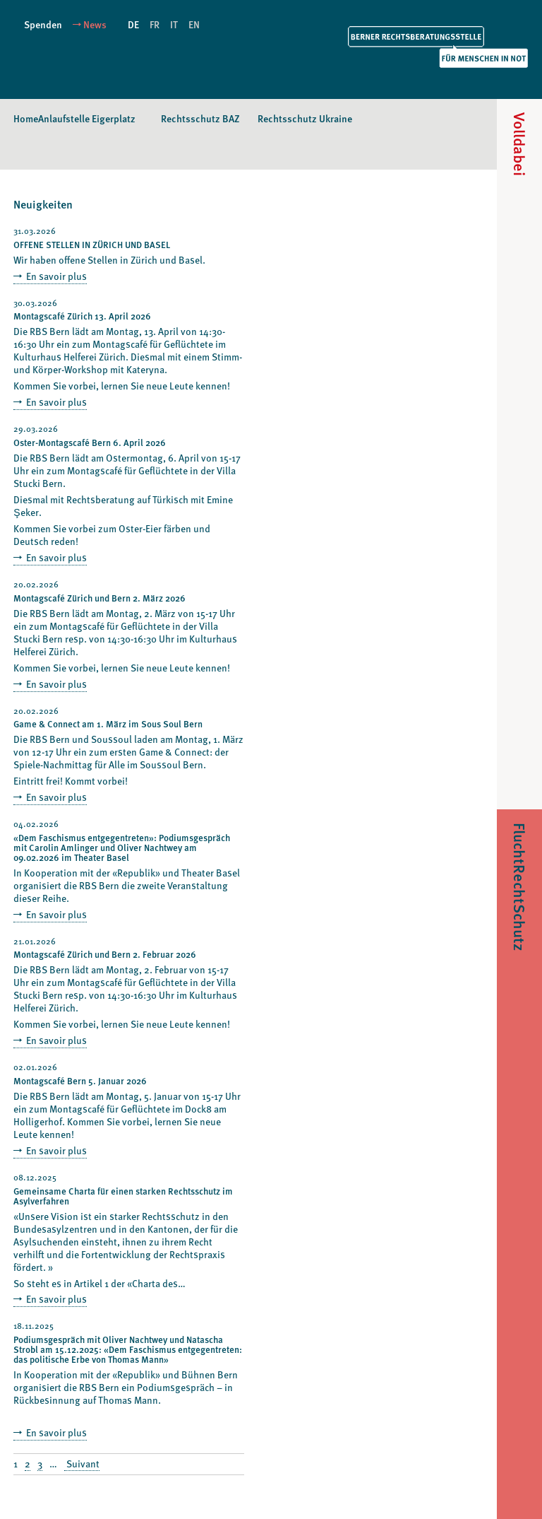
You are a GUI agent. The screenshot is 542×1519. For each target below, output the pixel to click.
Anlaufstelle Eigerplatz (87, 118)
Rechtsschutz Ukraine (305, 118)
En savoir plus (55, 276)
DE (133, 24)
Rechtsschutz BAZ (200, 118)
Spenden (43, 24)
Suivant (82, 1464)
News (95, 24)
